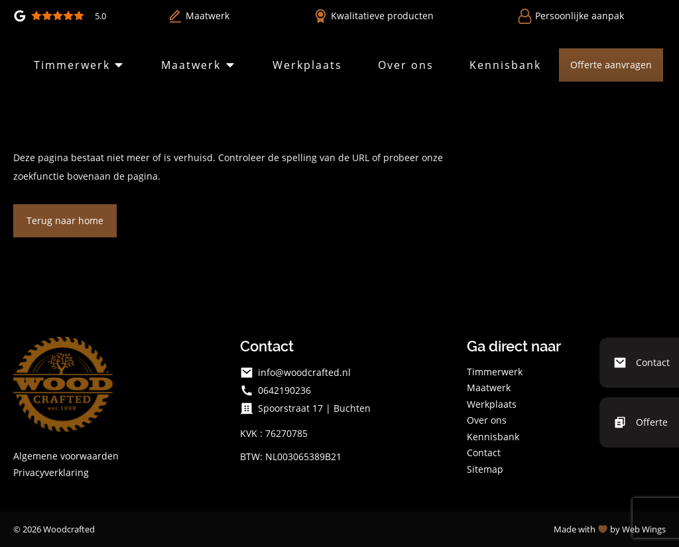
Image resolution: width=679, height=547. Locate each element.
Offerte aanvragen (611, 64)
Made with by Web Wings (610, 529)
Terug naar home (65, 220)
